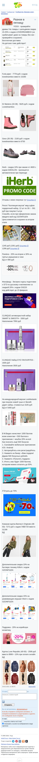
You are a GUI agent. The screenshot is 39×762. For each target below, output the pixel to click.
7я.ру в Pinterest (16, 741)
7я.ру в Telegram (13, 741)
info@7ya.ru (4, 738)
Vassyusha (32, 686)
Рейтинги (4, 744)
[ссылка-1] (31, 200)
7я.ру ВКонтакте (20, 741)
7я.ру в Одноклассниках (23, 741)
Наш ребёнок (15, 744)
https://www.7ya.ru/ (14, 738)
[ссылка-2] (24, 246)
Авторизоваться (22, 709)
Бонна (9, 744)
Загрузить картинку (3, 701)
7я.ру (26, 741)
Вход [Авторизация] (34, 5)
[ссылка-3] (14, 249)
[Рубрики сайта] (3, 5)
